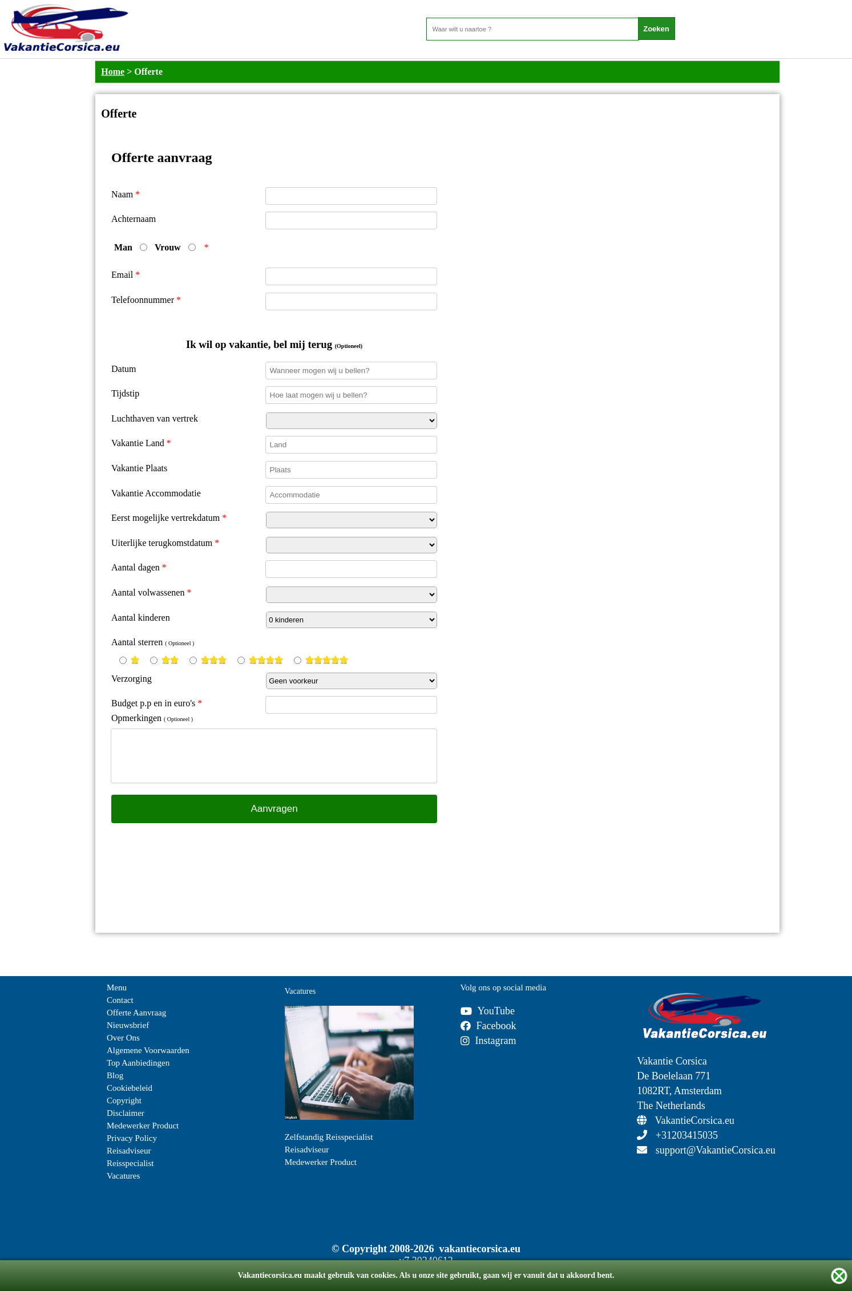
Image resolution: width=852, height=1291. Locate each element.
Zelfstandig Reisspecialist (329, 1137)
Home (112, 71)
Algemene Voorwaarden (148, 1050)
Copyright (124, 1100)
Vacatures (123, 1175)
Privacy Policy (132, 1138)
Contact (120, 1000)
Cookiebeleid (129, 1087)
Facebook (488, 1025)
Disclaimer (125, 1113)
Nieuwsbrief (128, 1025)
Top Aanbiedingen (138, 1062)
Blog (115, 1075)
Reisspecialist (130, 1163)
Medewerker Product (143, 1125)
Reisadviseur (129, 1150)
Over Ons (123, 1037)
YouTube (488, 1011)
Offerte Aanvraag (136, 1012)
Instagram (488, 1040)
